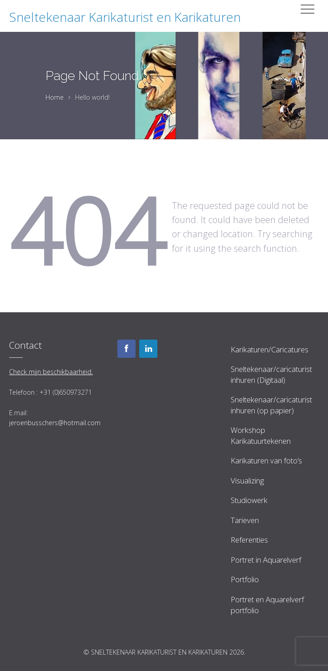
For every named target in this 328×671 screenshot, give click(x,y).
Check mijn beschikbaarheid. (51, 371)
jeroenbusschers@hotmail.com (55, 422)
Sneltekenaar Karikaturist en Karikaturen (125, 16)
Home (54, 97)
